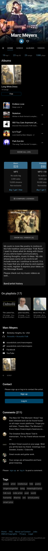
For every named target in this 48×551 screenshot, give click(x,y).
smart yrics (8, 502)
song (22, 488)
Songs (19, 48)
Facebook (11, 350)
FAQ (11, 532)
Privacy (22, 534)
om (24, 498)
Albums (30, 48)
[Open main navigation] (3, 2)
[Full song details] (42, 105)
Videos (41, 48)
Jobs (35, 532)
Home (10, 48)
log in (22, 470)
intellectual (22, 484)
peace (5, 484)
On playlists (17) (11, 293)
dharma (17, 498)
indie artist (17, 493)
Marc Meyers (10, 327)
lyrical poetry (33, 498)
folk (31, 484)
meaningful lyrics (34, 488)
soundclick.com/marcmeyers (19, 342)
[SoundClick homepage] (24, 2)
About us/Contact (22, 532)
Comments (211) (12, 412)
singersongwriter (10, 488)
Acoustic (11, 336)
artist (13, 484)
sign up (13, 470)
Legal (30, 534)
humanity (7, 498)
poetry (38, 484)
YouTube (10, 353)
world (33, 493)
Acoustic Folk (22, 336)
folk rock (7, 493)
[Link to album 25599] (11, 80)
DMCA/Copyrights (9, 534)
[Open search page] (45, 2)
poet (27, 493)
